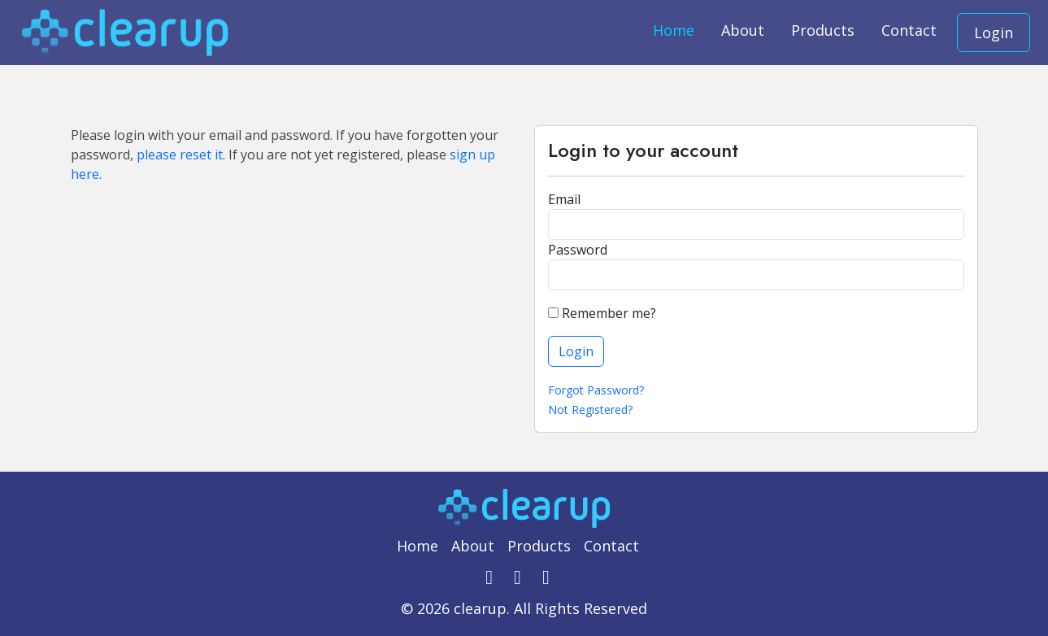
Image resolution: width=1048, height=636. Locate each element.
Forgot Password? (596, 390)
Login (993, 32)
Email (564, 199)
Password (577, 250)
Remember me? (602, 313)
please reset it (180, 154)
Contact (909, 30)
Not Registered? (590, 409)
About (742, 30)
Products (822, 30)
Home (673, 30)
